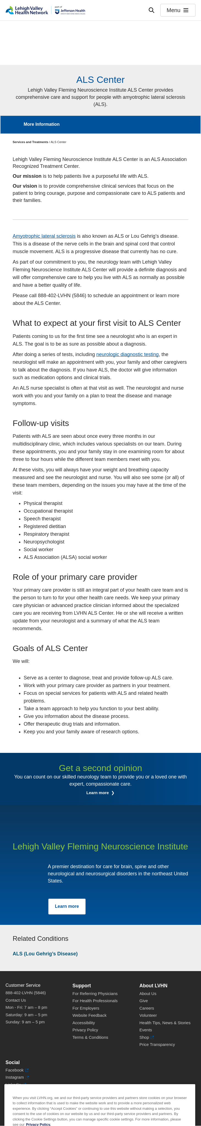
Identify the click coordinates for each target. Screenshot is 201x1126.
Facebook (17, 1070)
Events (145, 1029)
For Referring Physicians (95, 993)
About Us (147, 993)
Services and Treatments (30, 142)
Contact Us (15, 1000)
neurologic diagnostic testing (127, 354)
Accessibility (84, 1022)
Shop (146, 1037)
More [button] (191, 121)
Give (143, 1000)
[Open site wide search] (151, 10)
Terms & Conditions (90, 1037)
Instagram (17, 1077)
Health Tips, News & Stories (165, 1022)
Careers (146, 1008)
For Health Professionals (95, 1000)
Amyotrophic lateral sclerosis (44, 236)
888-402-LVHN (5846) (25, 992)
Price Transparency (157, 1044)
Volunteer (148, 1015)
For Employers (86, 1008)
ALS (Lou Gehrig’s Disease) (45, 953)
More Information (42, 124)
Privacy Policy (85, 1029)
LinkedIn (15, 1085)
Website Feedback (90, 1015)
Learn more (98, 792)
